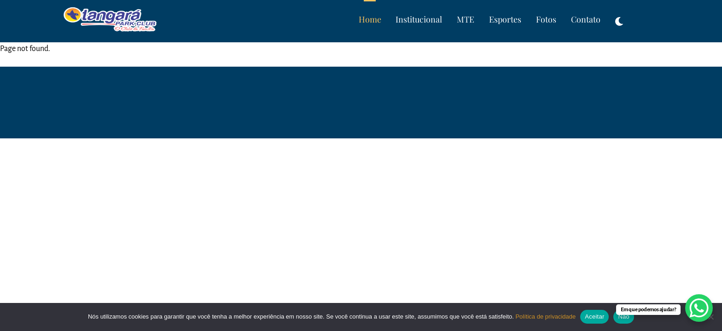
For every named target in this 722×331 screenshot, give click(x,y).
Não (623, 316)
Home (370, 19)
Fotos (546, 19)
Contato (585, 19)
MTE (465, 19)
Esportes (505, 19)
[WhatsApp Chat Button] (699, 308)
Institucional (419, 19)
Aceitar (594, 316)
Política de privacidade (545, 316)
